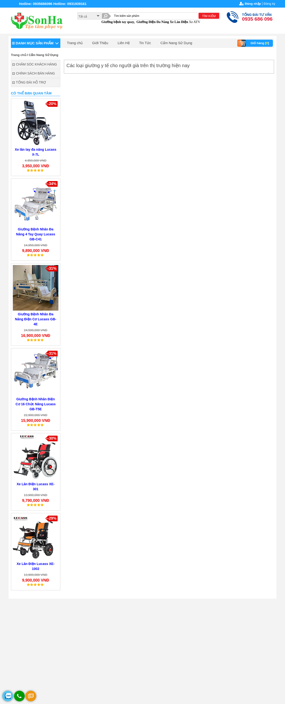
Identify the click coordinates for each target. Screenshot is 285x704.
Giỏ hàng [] (253, 43)
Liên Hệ (123, 43)
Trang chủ (75, 43)
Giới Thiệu (100, 43)
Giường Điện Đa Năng (152, 22)
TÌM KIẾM (209, 16)
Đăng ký (269, 3)
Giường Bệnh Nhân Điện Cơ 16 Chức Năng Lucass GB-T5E (35, 404)
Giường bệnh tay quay (117, 22)
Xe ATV (194, 22)
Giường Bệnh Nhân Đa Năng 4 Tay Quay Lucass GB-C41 (35, 234)
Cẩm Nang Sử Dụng (176, 43)
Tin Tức (145, 43)
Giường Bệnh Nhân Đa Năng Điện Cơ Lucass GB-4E (35, 319)
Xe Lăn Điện (179, 22)
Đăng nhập (253, 3)
